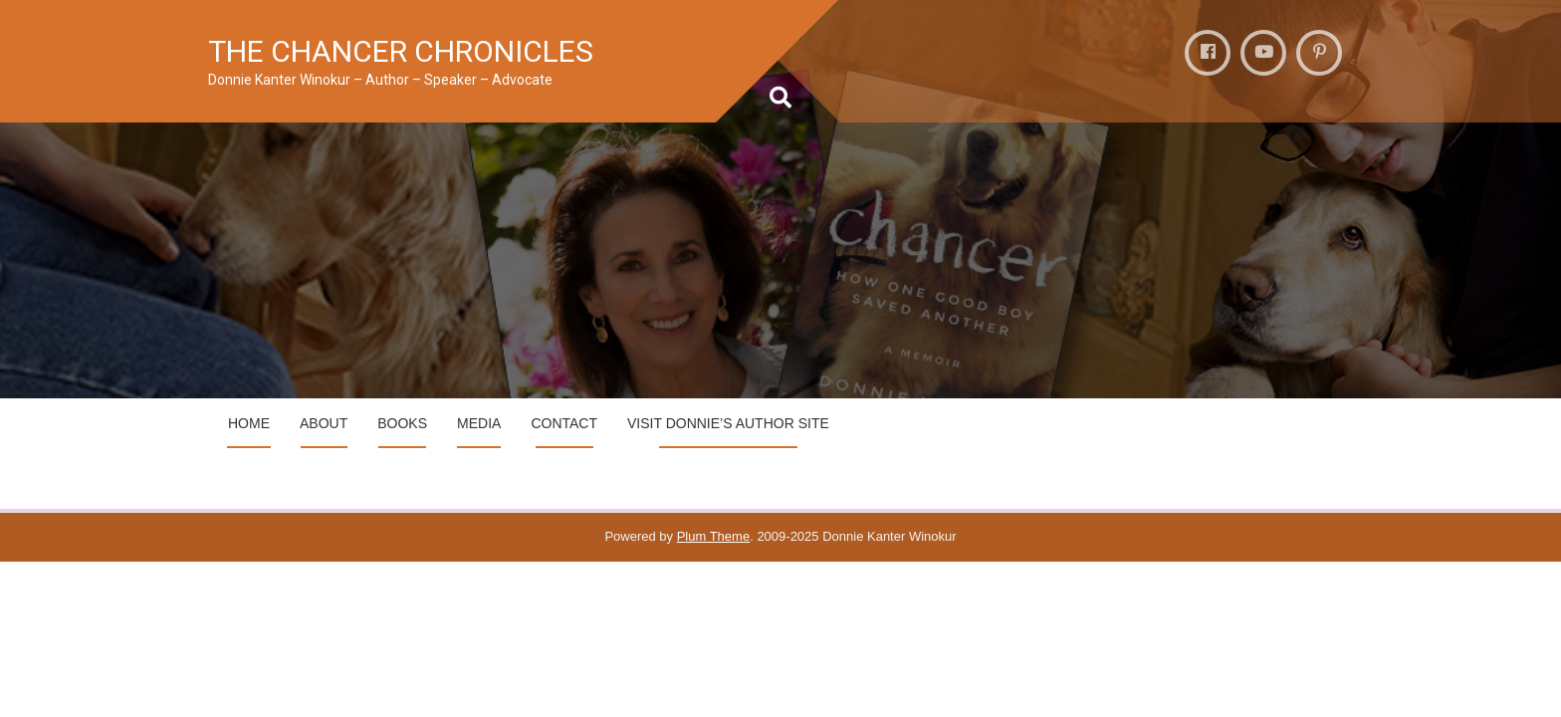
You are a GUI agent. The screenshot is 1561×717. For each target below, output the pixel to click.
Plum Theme (713, 536)
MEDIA (479, 423)
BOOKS (402, 423)
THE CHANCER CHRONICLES (400, 51)
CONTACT (564, 423)
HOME (249, 423)
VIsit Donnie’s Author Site (728, 423)
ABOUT (323, 423)
